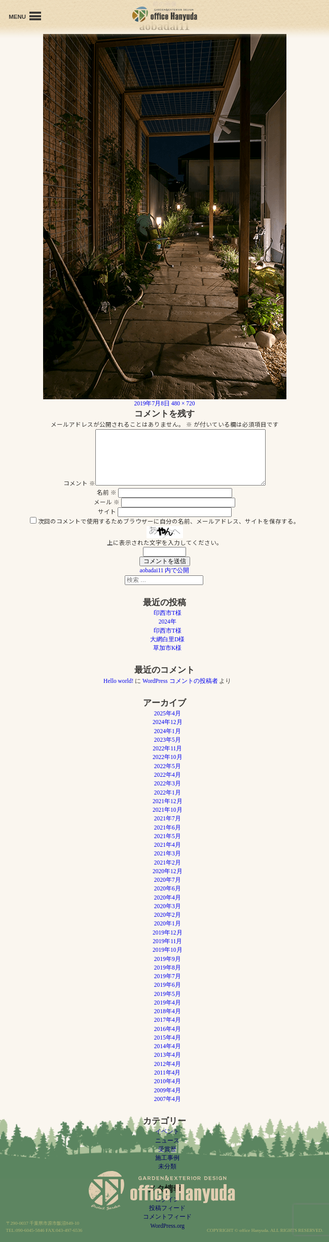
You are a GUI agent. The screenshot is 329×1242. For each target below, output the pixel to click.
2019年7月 (167, 976)
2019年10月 (167, 950)
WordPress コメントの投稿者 (180, 681)
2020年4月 (167, 897)
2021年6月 (167, 827)
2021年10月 (167, 810)
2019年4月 (167, 1002)
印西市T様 (167, 613)
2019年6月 (167, 985)
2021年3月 (167, 853)
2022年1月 (167, 792)
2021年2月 (167, 862)
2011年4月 (167, 1073)
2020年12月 (167, 871)
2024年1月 (167, 731)
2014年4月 (167, 1046)
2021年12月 (167, 801)
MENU (25, 16)
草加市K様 (167, 648)
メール (107, 502)
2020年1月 (167, 923)
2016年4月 (167, 1029)
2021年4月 (167, 845)
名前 (107, 492)
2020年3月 (167, 906)
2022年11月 (167, 748)
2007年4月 (167, 1099)
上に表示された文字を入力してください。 (165, 542)
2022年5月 (167, 766)
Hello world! (118, 681)
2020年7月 (167, 880)
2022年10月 (167, 757)
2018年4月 (167, 1011)
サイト (107, 511)
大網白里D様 (167, 639)
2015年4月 (167, 1037)
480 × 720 (183, 403)
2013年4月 (167, 1055)
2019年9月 (167, 959)
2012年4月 (167, 1064)
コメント (79, 483)
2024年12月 (167, 722)
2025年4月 (167, 713)
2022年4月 (167, 775)
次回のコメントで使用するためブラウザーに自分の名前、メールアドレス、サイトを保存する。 (169, 521)
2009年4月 (167, 1090)
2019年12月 (167, 932)
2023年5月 (167, 740)
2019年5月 (167, 994)
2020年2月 (167, 915)
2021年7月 (167, 818)
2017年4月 (167, 1020)
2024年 (167, 621)
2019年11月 (167, 941)
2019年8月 (167, 967)
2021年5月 (167, 836)
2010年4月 (167, 1081)
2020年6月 (167, 888)
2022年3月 (167, 783)
